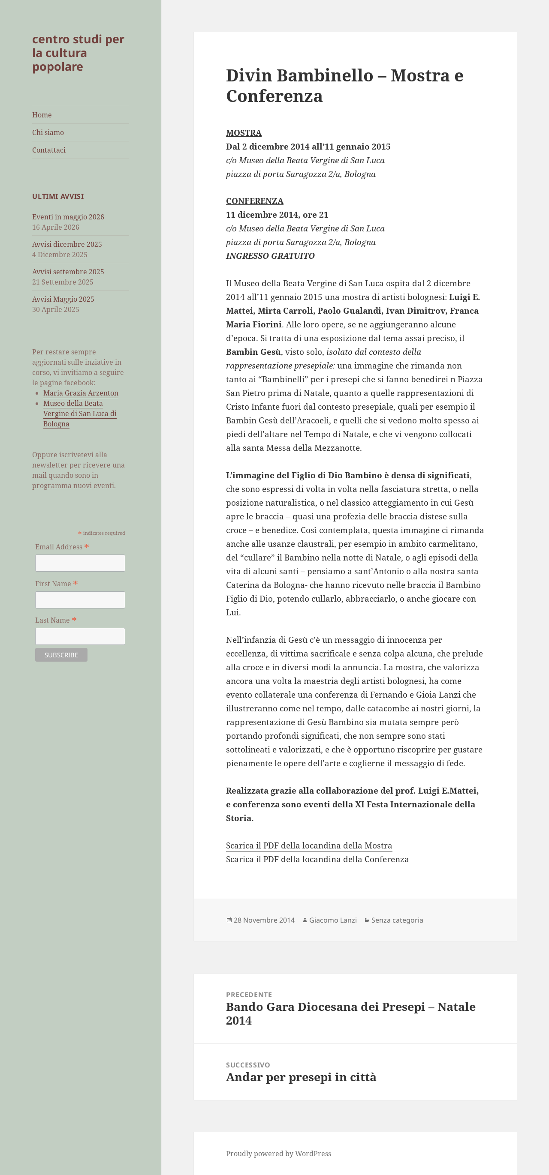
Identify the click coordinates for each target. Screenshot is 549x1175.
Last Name (56, 620)
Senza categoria (397, 920)
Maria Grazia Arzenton (80, 393)
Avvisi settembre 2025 (68, 271)
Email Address (62, 546)
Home (42, 115)
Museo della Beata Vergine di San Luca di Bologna (80, 414)
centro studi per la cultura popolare (78, 52)
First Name (56, 583)
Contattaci (49, 150)
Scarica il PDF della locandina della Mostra (309, 845)
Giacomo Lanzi (333, 920)
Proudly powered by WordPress (278, 1153)
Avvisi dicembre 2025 (67, 244)
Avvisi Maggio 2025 (63, 299)
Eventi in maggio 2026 (68, 217)
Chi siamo (48, 132)
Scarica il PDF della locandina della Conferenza (317, 859)
